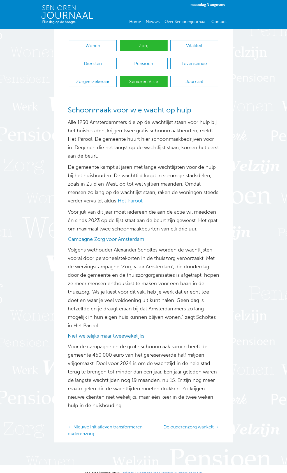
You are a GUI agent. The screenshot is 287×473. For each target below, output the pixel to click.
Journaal (194, 76)
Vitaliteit (194, 45)
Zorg (144, 45)
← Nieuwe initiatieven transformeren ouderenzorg (105, 422)
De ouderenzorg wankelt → (191, 418)
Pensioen (143, 60)
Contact (219, 21)
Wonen (92, 45)
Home (135, 21)
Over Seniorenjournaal (186, 21)
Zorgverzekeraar (93, 76)
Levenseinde (194, 60)
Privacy (128, 465)
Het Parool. (130, 193)
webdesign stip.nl (188, 465)
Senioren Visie (143, 76)
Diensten (93, 60)
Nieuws (153, 21)
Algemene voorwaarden (154, 465)
